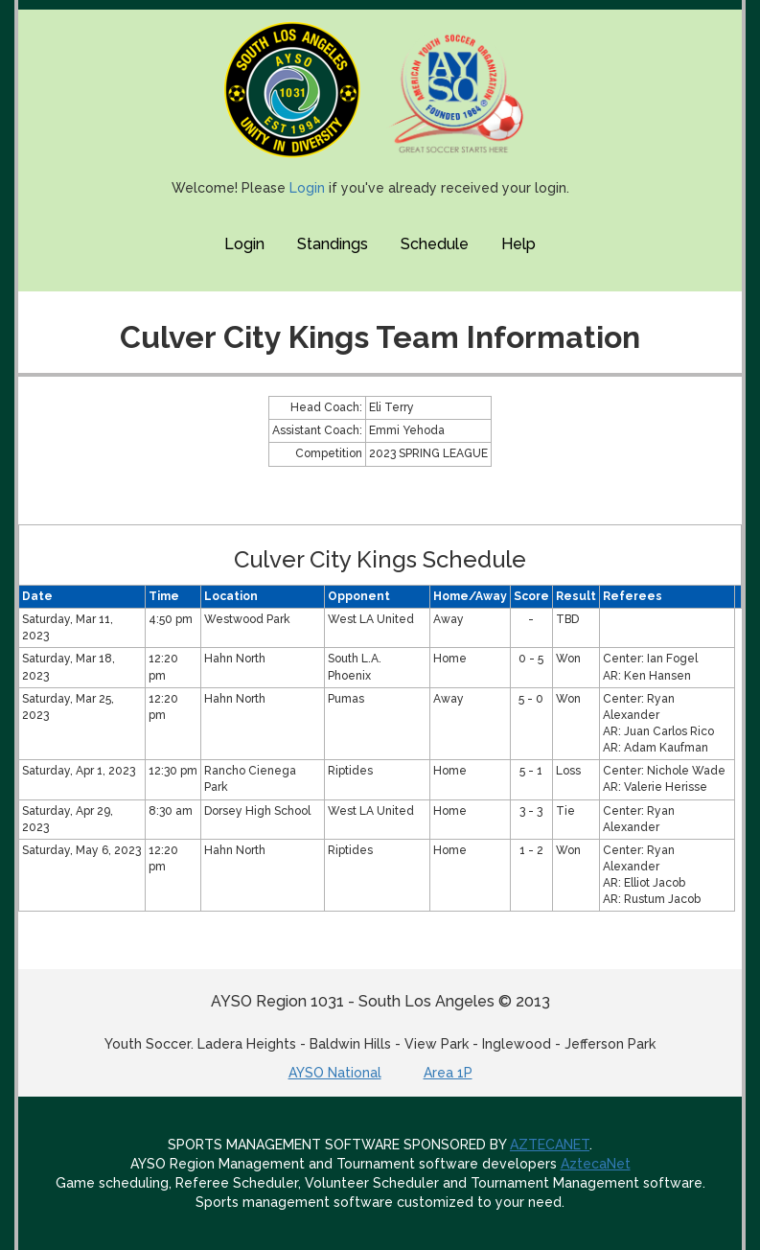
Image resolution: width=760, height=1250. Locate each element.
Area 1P (448, 1072)
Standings (332, 244)
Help (518, 244)
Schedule (435, 244)
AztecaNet (596, 1163)
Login (307, 188)
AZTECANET (549, 1144)
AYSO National (334, 1072)
